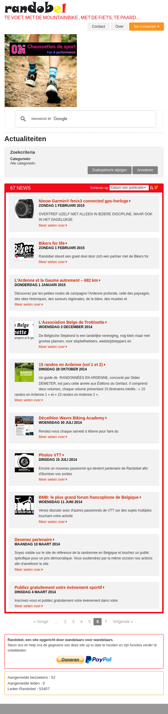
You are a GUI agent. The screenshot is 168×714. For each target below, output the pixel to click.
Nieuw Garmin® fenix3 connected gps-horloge (85, 201)
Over (119, 26)
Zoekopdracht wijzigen (109, 170)
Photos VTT (51, 455)
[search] (84, 119)
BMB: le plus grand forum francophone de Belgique (90, 497)
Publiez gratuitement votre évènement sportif (60, 587)
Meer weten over (53, 225)
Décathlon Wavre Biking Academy (73, 418)
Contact (98, 26)
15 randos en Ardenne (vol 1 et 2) (72, 364)
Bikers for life (53, 243)
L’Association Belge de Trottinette (73, 322)
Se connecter (146, 26)
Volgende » (123, 621)
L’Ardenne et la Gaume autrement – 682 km (57, 280)
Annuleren (145, 170)
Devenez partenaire (34, 539)
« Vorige (40, 621)
